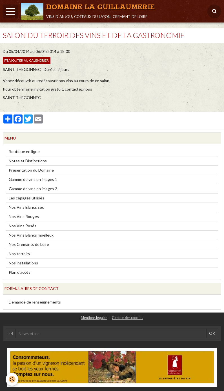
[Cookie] (12, 379)
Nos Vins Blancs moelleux (31, 235)
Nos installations (23, 262)
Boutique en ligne (24, 151)
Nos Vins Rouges (24, 216)
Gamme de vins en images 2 (33, 188)
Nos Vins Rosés (22, 225)
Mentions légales (94, 318)
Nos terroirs (19, 253)
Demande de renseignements (35, 302)
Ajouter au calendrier (27, 60)
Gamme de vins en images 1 (33, 179)
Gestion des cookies (127, 318)
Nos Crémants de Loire (29, 244)
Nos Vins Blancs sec (26, 207)
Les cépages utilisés (26, 198)
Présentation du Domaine (31, 170)
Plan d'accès (19, 272)
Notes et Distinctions (28, 160)
